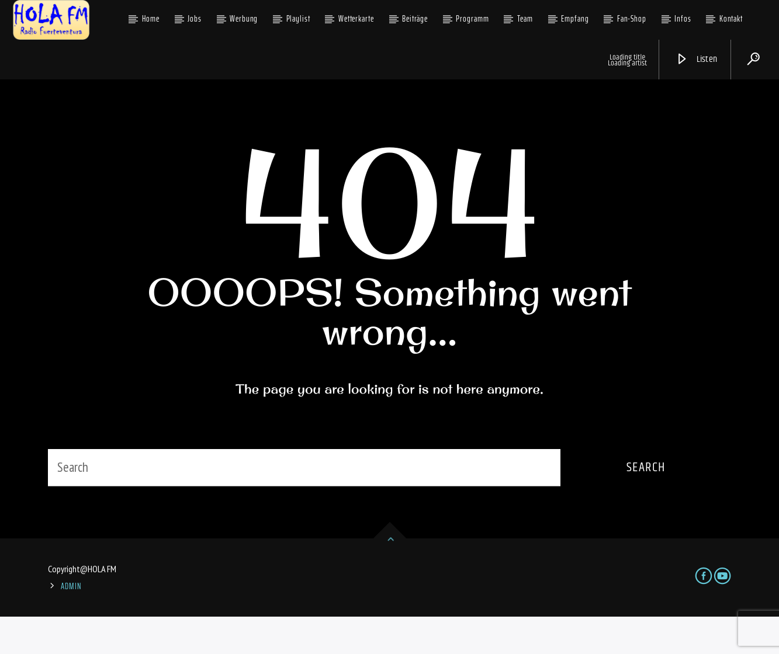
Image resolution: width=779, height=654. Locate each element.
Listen (697, 59)
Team (525, 19)
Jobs (195, 19)
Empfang (574, 19)
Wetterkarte (356, 19)
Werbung (244, 19)
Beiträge (415, 19)
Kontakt (731, 19)
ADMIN (71, 624)
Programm (472, 19)
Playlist (298, 19)
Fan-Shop (631, 19)
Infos (682, 19)
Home (151, 19)
